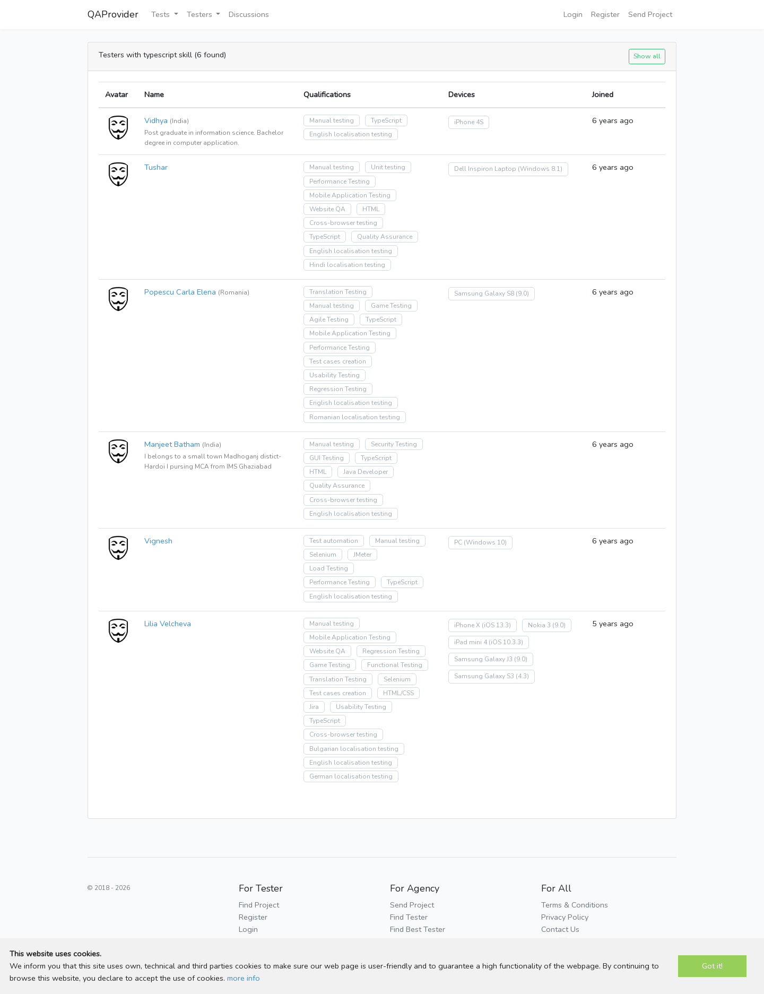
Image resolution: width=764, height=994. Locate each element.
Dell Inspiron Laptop (485, 169)
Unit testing (388, 167)
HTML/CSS (398, 693)
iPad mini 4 (470, 642)
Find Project (259, 905)
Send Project (650, 14)
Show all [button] (647, 55)
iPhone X (467, 625)
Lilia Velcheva (167, 623)
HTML (370, 209)
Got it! (712, 966)
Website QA (327, 209)
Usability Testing (334, 375)
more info (243, 978)
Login (573, 14)
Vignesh (158, 540)
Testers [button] (200, 14)
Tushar (156, 167)
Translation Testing (338, 292)
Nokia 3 (539, 625)
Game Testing (391, 305)
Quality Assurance (384, 236)
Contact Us (560, 929)
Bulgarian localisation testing (353, 749)
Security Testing (394, 444)
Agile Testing (329, 319)
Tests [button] (161, 14)
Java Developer (365, 472)
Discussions (249, 14)
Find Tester (409, 917)
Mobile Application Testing (349, 195)
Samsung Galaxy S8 (484, 293)
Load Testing (328, 568)
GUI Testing (326, 458)
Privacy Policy (564, 917)
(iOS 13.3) (496, 625)
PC (458, 542)
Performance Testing (339, 181)
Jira (314, 707)
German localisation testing (351, 776)
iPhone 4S (468, 122)
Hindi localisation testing (347, 265)
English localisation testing (350, 134)
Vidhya (156, 120)
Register (605, 14)
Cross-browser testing (343, 223)
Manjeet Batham (172, 444)
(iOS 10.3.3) (506, 642)
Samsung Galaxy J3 (483, 659)
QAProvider (113, 14)
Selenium (322, 554)
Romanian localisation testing (354, 417)
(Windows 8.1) (540, 169)
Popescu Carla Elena (180, 292)
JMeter (362, 554)
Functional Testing (394, 665)
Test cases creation (337, 361)
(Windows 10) (485, 542)
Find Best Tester (417, 929)
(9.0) (522, 293)
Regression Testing (338, 389)
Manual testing (331, 120)
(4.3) (522, 676)
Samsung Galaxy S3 (484, 676)
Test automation (333, 541)
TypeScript (386, 120)
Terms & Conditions (574, 905)
